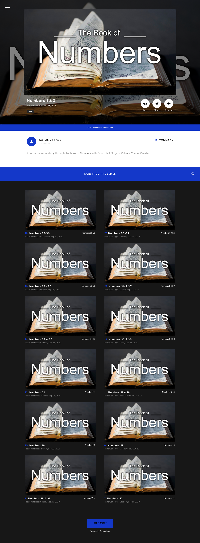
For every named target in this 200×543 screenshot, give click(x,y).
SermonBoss (105, 531)
